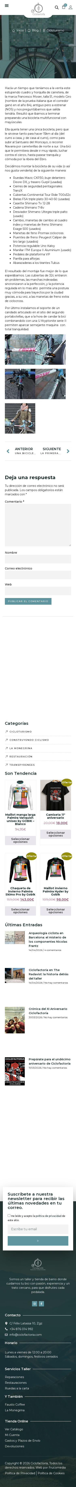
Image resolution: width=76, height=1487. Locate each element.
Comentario (14, 501)
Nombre (11, 552)
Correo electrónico (18, 568)
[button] (7, 5)
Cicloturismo (55, 30)
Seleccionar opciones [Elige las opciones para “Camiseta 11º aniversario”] (55, 834)
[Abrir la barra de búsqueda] (57, 7)
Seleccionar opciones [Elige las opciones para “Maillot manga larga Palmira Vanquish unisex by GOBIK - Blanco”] (20, 840)
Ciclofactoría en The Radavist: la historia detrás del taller (49, 974)
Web (8, 584)
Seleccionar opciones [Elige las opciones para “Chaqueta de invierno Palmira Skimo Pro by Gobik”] (20, 911)
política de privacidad (48, 1215)
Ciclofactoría (39, 1463)
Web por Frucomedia (51, 1467)
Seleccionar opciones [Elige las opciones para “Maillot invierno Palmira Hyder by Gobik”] (55, 911)
